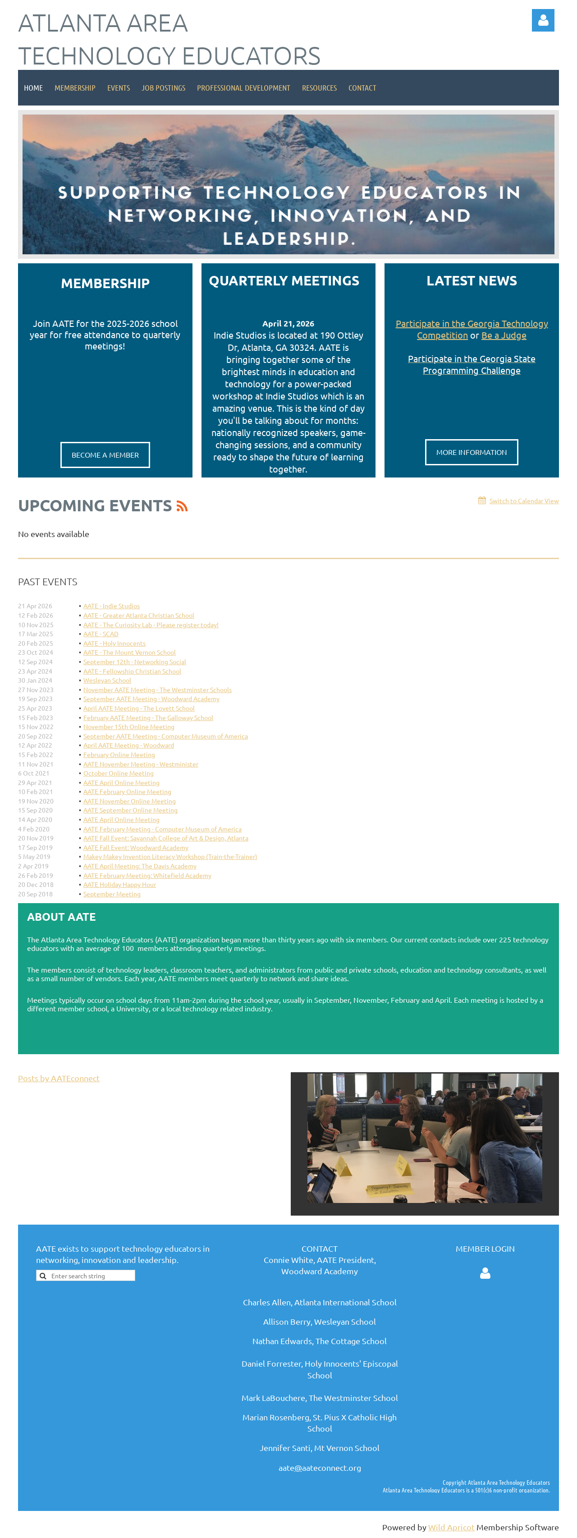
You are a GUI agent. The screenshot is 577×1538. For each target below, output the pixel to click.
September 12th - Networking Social (134, 661)
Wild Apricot (451, 1527)
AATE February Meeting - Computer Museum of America (162, 829)
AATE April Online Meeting (121, 782)
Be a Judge (504, 334)
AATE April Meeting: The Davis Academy (140, 866)
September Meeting (112, 894)
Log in (543, 20)
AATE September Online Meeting (130, 810)
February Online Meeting (119, 754)
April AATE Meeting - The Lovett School (139, 708)
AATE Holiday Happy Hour (119, 884)
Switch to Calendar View (524, 500)
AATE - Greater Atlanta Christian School (138, 615)
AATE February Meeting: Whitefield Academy (147, 875)
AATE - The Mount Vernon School (129, 652)
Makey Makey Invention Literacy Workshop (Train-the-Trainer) (170, 856)
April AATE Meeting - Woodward (128, 745)
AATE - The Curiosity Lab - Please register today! (151, 624)
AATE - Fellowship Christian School (132, 671)
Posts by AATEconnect (59, 1078)
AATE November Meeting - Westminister (140, 764)
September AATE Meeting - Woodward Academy (151, 698)
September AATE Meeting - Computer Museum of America (165, 736)
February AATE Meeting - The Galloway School (148, 717)
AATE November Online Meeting (129, 801)
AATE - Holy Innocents (114, 643)
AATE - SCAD (101, 633)
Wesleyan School (107, 680)
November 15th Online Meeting (128, 726)
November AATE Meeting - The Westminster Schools (157, 689)
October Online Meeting (118, 773)
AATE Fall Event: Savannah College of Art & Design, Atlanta (165, 838)
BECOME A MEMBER (105, 454)
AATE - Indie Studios (111, 605)
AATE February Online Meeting (127, 791)
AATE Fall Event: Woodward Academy (135, 847)
